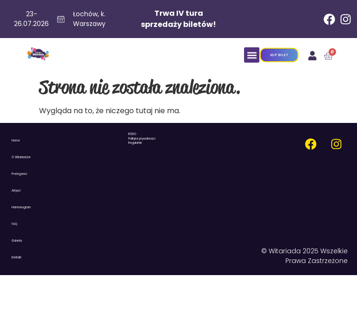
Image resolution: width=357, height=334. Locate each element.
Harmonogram (21, 207)
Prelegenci (19, 174)
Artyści (16, 191)
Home (16, 140)
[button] (251, 55)
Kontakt (16, 257)
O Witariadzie (21, 157)
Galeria (17, 241)
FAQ (14, 224)
